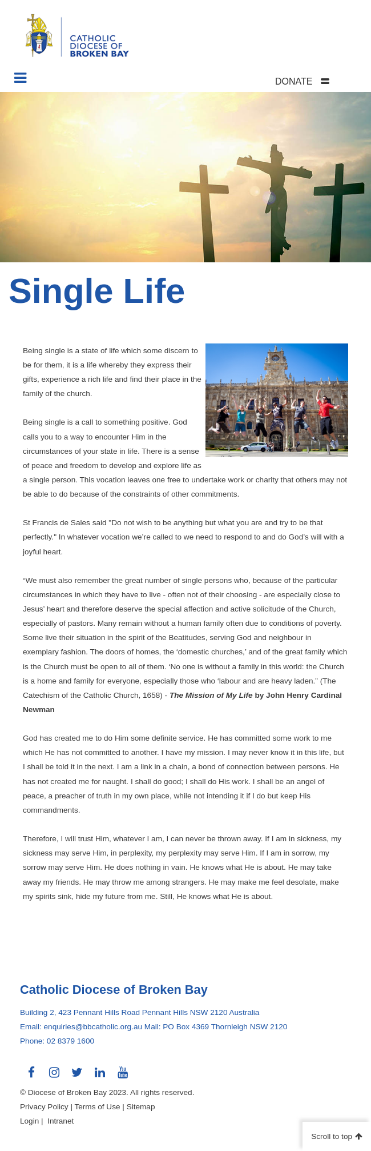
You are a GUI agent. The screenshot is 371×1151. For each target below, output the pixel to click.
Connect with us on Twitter (77, 1076)
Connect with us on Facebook (31, 1076)
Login (29, 1121)
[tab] (316, 81)
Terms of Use (97, 1106)
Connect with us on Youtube (122, 1076)
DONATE (293, 81)
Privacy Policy (44, 1106)
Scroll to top (331, 1136)
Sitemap (141, 1106)
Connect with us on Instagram (54, 1076)
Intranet (60, 1121)
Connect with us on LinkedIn (99, 1076)
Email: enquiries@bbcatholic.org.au (81, 1026)
